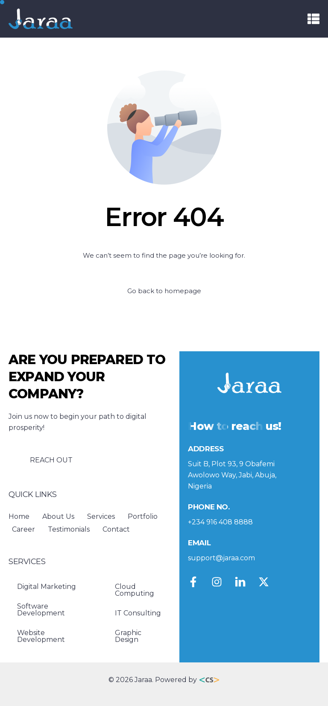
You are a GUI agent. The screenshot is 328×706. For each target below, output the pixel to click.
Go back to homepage (164, 291)
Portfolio (143, 516)
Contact (116, 529)
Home (19, 516)
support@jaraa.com (221, 558)
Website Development (41, 636)
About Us (58, 516)
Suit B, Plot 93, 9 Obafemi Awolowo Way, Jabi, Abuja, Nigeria (232, 475)
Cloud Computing (134, 589)
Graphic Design (128, 636)
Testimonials (69, 529)
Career (23, 529)
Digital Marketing (46, 586)
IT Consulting (138, 613)
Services (101, 516)
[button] (313, 19)
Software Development (41, 609)
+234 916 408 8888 (220, 522)
